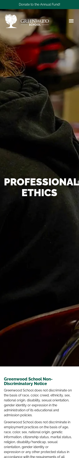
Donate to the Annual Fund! (39, 4)
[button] (71, 21)
